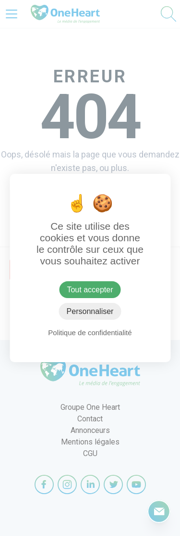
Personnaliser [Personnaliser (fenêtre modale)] (90, 311)
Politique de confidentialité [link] (90, 332)
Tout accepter (90, 290)
